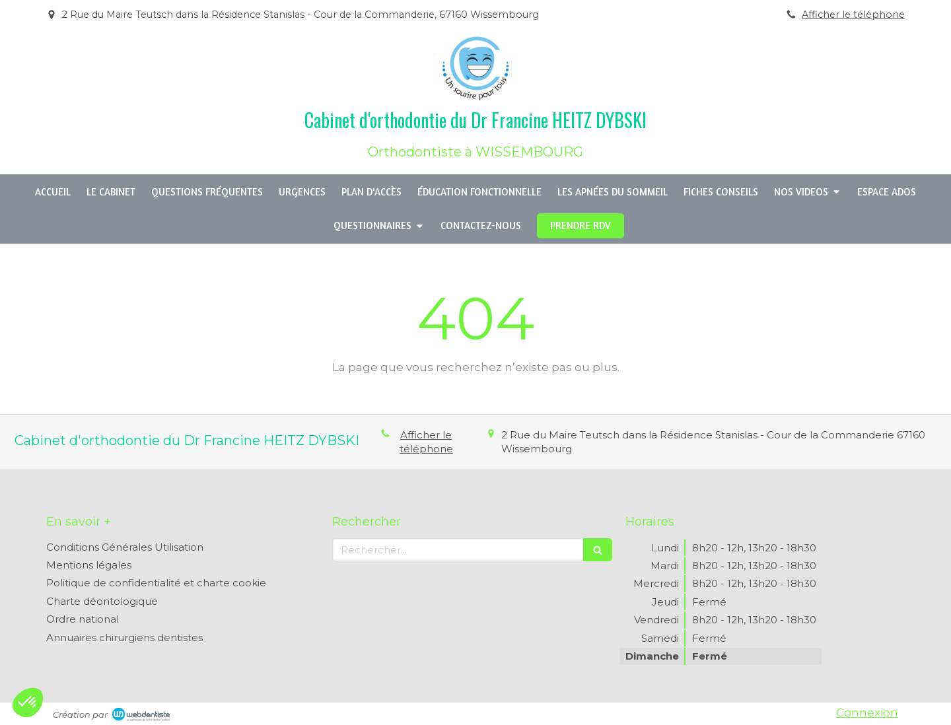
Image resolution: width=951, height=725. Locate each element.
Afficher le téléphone (853, 14)
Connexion (867, 712)
